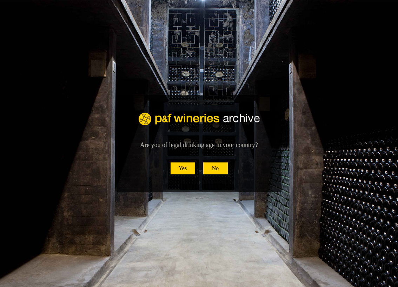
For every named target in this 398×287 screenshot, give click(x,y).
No (215, 168)
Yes (183, 168)
